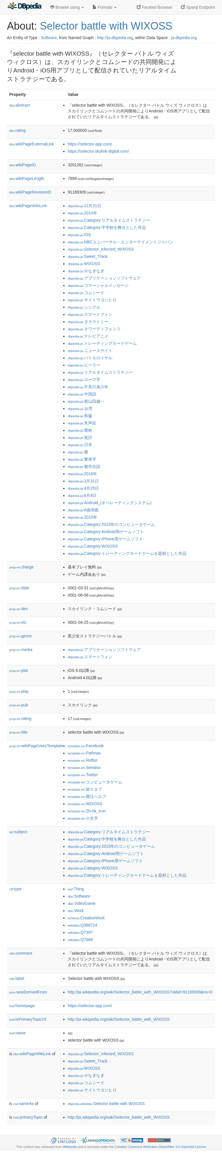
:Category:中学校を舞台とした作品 (107, 227)
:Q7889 (80, 939)
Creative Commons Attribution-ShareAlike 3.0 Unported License (160, 1146)
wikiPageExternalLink (31, 144)
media (20, 649)
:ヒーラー (84, 365)
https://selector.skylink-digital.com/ (98, 151)
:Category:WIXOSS (93, 546)
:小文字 (83, 818)
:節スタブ (85, 789)
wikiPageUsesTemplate (36, 745)
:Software (79, 896)
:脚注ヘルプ (87, 796)
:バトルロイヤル (90, 358)
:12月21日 (84, 205)
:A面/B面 (83, 510)
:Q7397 (80, 932)
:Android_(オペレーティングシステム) (109, 502)
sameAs (23, 1103)
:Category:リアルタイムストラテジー (109, 220)
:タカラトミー (88, 321)
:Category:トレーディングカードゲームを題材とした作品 (127, 553)
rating (17, 130)
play (19, 691)
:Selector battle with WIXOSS (106, 1103)
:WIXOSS (84, 263)
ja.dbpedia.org (184, 37)
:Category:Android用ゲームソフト (106, 531)
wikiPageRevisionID (30, 192)
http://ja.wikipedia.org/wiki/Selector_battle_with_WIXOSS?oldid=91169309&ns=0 (140, 992)
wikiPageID (22, 165)
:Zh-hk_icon (87, 811)
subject (18, 832)
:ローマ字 (84, 379)
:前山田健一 (86, 401)
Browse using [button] (67, 7)
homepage (22, 1005)
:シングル (84, 307)
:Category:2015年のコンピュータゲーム (111, 524)
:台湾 (80, 408)
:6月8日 (82, 495)
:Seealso (84, 767)
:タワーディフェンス (94, 329)
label (16, 978)
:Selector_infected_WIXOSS (101, 249)
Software (49, 37)
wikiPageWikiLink (28, 205)
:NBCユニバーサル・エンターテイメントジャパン (120, 242)
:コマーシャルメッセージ (98, 285)
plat (18, 670)
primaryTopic (27, 1117)
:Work (76, 910)
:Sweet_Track (87, 256)
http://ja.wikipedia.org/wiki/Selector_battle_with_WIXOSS (119, 1019)
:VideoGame (81, 903)
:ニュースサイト (90, 350)
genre (20, 636)
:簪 (78, 452)
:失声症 (82, 423)
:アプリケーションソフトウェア (104, 278)
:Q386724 (82, 925)
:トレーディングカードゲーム (102, 343)
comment (20, 953)
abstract (19, 105)
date (19, 588)
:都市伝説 (84, 466)
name (17, 1033)
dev (18, 608)
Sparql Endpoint (198, 7)
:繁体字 (82, 459)
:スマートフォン (90, 314)
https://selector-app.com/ (90, 144)
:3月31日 (83, 481)
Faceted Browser (155, 7)
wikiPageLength (26, 178)
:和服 (80, 415)
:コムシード (86, 292)
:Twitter (83, 774)
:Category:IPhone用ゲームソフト (105, 539)
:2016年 (82, 473)
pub (18, 705)
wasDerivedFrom (28, 992)
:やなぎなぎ (86, 271)
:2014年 (82, 213)
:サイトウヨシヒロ (92, 300)
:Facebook (85, 745)
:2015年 (82, 517)
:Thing (76, 889)
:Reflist (82, 760)
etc (18, 622)
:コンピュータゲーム (95, 782)
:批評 (80, 437)
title (18, 732)
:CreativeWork (86, 918)
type (15, 889)
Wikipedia (70, 1146)
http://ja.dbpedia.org (115, 37)
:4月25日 (83, 488)
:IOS (79, 234)
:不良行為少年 (88, 386)
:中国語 (82, 394)
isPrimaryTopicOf (27, 1019)
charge (21, 567)
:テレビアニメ (88, 336)
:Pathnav (84, 753)
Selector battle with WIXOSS (106, 26)
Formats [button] (104, 7)
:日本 (80, 444)
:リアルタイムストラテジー (100, 372)
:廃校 (80, 430)
